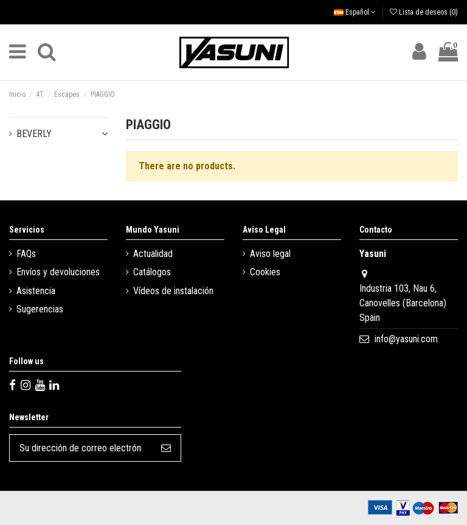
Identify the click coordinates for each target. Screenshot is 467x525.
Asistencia (35, 291)
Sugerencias (39, 309)
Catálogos (152, 272)
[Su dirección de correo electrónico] (80, 448)
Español (355, 12)
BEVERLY (34, 133)
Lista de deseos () (424, 12)
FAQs (26, 253)
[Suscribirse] (166, 448)
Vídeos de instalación (173, 291)
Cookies (265, 272)
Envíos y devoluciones (58, 272)
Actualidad (153, 253)
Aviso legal (270, 253)
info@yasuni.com (406, 339)
